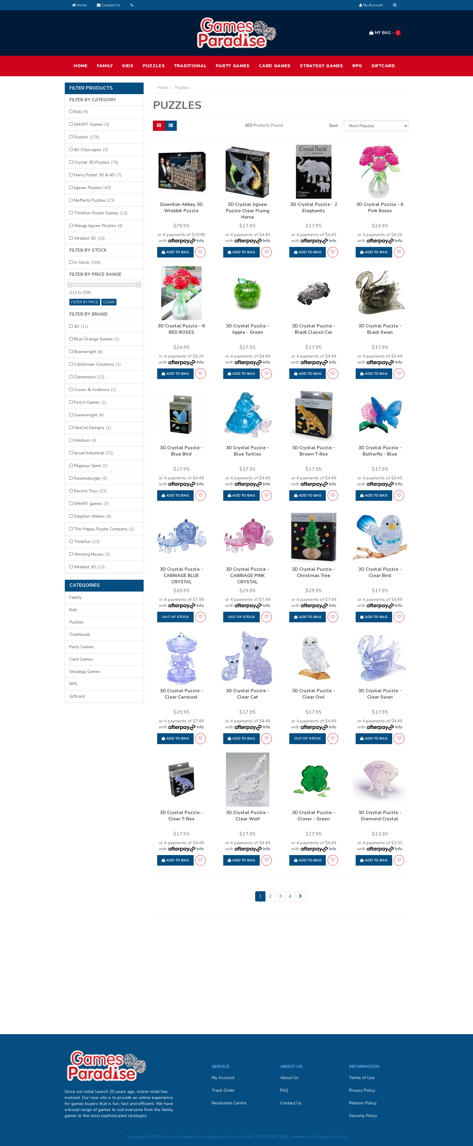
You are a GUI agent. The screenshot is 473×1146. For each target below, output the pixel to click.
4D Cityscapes (91, 150)
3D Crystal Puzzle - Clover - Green (313, 816)
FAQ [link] (284, 1090)
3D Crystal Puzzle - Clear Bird (380, 572)
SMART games (91, 504)
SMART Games (91, 124)
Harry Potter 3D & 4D (97, 175)
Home (79, 5)
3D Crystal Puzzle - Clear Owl (313, 694)
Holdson (85, 440)
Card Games (275, 66)
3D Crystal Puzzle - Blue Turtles (247, 451)
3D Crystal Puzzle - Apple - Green (247, 329)
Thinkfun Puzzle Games (100, 213)
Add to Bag (175, 252)
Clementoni (89, 377)
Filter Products (91, 88)
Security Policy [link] (363, 1116)
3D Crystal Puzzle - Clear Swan (380, 694)
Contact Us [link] (291, 1103)
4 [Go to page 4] (290, 896)
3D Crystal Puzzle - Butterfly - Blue (380, 451)
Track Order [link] (223, 1090)
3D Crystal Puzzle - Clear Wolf (247, 816)
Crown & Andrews (95, 390)
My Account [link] (223, 1078)
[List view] (171, 126)
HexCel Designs (92, 428)
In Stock (87, 262)
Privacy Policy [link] (362, 1090)
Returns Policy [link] (362, 1103)
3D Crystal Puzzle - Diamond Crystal (380, 816)
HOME (81, 66)
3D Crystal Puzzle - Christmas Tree (313, 572)
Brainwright (88, 352)
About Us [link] (289, 1078)
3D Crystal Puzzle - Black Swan (380, 329)
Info (200, 241)
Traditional (190, 66)
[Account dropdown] (371, 5)
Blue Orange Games (96, 339)
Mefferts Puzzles (94, 200)
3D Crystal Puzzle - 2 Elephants (313, 207)
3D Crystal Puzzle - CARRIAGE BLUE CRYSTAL (181, 575)
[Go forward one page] (300, 896)
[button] (200, 252)
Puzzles (154, 66)
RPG (357, 66)
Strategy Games (321, 66)
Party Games (233, 66)
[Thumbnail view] (159, 126)
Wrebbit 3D (89, 238)
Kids (128, 66)
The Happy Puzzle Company (104, 529)
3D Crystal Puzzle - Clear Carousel (181, 694)
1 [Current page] (260, 896)
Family (105, 66)
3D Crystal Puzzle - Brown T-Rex (313, 451)
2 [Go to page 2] (270, 896)
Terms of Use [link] (362, 1078)
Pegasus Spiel (90, 466)
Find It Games (90, 402)
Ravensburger (90, 478)
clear (109, 302)
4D (81, 326)
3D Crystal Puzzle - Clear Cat (247, 694)
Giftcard (383, 66)
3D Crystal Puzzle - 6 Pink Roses (379, 207)
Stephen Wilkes (92, 516)
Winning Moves (92, 554)
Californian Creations (97, 364)
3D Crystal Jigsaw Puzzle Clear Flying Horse (247, 210)
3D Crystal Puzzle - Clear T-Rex (181, 816)
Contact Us (108, 5)
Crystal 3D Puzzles (96, 162)
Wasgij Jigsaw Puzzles (98, 226)
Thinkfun (87, 542)
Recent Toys (90, 491)
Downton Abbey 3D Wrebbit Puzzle (181, 207)
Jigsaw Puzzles (92, 188)
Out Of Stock (175, 616)
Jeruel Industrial (93, 453)
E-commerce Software (308, 1137)
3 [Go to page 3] (280, 896)
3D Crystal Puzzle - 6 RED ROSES (181, 329)
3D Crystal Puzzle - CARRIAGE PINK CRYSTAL (247, 575)
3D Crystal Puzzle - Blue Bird (181, 451)
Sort (333, 125)
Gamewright (89, 415)
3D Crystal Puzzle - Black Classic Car (313, 329)
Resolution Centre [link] (229, 1103)
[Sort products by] (376, 126)
